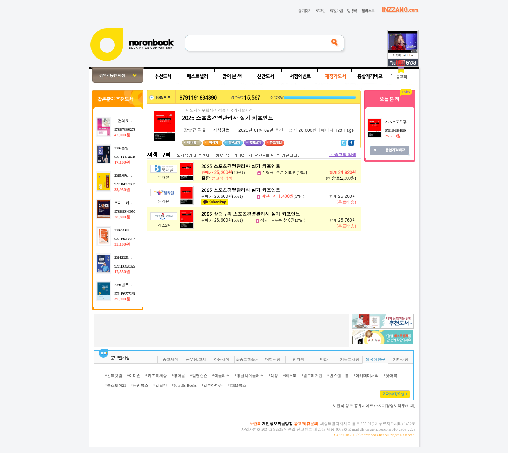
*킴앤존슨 (199, 375)
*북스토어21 (115, 385)
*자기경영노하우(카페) (395, 406)
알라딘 (164, 201)
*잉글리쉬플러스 (249, 375)
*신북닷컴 (113, 375)
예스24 (164, 225)
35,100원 (122, 244)
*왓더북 (390, 375)
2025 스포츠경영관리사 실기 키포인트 (240, 166)
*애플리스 (221, 375)
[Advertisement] (66, 172)
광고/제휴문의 (306, 423)
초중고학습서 (247, 359)
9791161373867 (124, 184)
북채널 (164, 177)
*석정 (273, 375)
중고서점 (170, 359)
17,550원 (122, 271)
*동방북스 (140, 385)
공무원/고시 (196, 359)
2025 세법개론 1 (125, 175)
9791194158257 (124, 239)
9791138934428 (124, 157)
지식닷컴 (221, 130)
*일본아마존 (212, 385)
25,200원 (393, 136)
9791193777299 (124, 293)
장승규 (190, 130)
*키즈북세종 (156, 375)
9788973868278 (124, 129)
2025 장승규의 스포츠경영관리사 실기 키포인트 (250, 213)
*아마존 (134, 375)
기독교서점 (349, 359)
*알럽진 (160, 385)
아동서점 (221, 359)
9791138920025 (124, 266)
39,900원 (122, 299)
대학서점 (272, 359)
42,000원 (122, 135)
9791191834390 (395, 130)
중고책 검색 (342, 154)
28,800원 (122, 217)
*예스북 (290, 375)
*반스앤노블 (338, 375)
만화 (324, 359)
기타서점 (400, 359)
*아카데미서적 (366, 375)
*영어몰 (178, 375)
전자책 (298, 359)
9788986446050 (124, 211)
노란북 (255, 423)
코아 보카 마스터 (127, 203)
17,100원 (122, 162)
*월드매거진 (312, 375)
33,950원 (122, 189)
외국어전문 (375, 359)
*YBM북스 (237, 385)
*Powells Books (184, 385)
